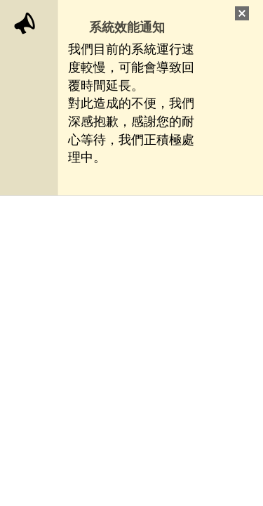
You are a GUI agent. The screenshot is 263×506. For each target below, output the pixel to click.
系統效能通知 (127, 27)
